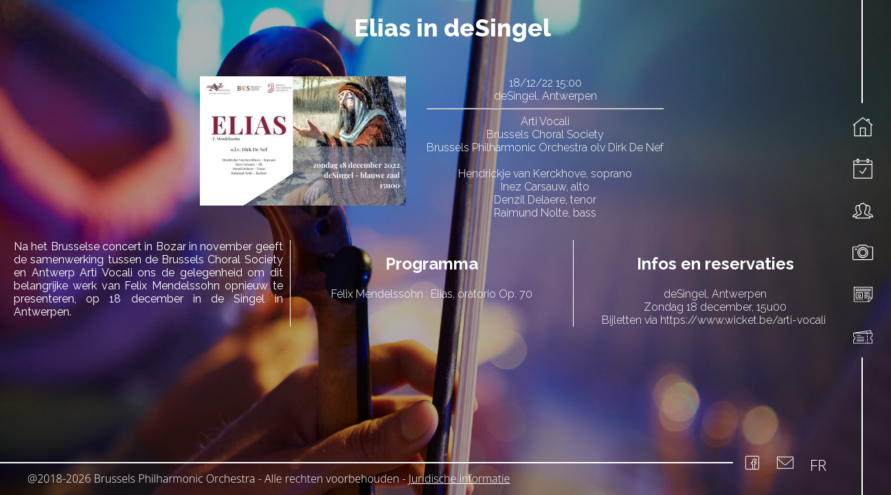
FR (818, 464)
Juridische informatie (459, 478)
